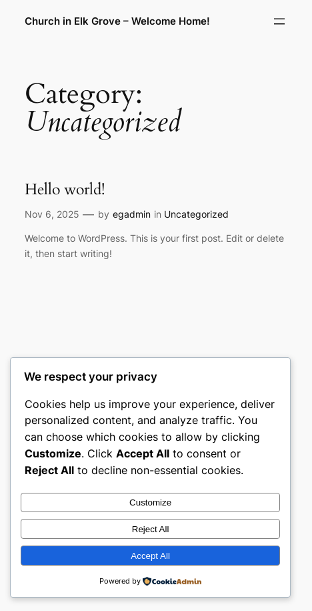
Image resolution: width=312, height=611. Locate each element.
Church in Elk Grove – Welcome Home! (117, 21)
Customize (150, 502)
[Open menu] (279, 21)
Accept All (150, 556)
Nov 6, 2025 (52, 214)
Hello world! (65, 189)
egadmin (132, 214)
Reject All (150, 529)
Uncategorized (196, 214)
